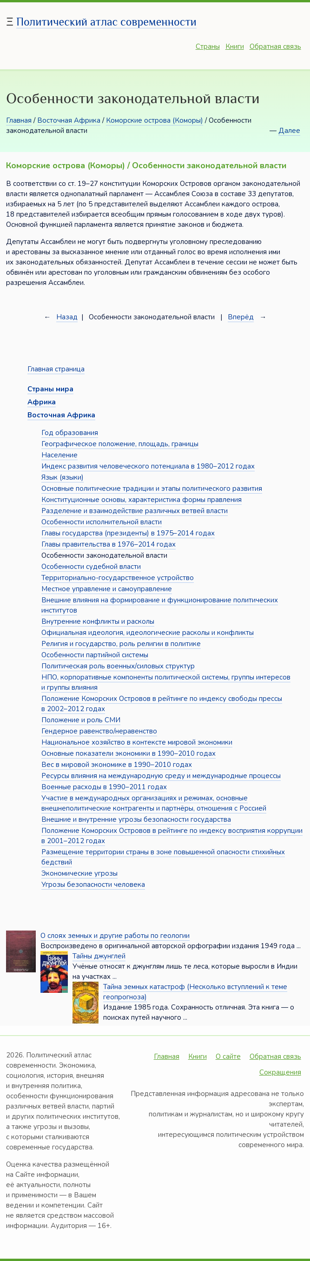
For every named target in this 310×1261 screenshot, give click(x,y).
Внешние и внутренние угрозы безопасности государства (136, 819)
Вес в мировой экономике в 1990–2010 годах (116, 764)
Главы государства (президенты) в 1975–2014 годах (128, 533)
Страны (208, 46)
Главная (19, 120)
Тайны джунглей (99, 956)
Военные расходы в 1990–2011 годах (104, 787)
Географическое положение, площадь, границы (119, 444)
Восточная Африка (68, 120)
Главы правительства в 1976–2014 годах (108, 544)
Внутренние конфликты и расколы (97, 621)
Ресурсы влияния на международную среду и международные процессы (161, 775)
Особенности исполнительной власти (101, 522)
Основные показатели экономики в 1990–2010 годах (128, 753)
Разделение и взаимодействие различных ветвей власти (134, 510)
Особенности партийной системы (94, 655)
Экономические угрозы (79, 873)
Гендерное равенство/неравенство (99, 731)
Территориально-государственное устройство (117, 577)
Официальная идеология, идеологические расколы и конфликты (147, 632)
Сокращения (280, 1072)
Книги (234, 46)
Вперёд (241, 317)
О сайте (228, 1056)
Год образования (69, 432)
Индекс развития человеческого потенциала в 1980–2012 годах (148, 466)
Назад (67, 317)
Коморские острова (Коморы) (154, 120)
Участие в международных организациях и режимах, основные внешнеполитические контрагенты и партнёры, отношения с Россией (153, 803)
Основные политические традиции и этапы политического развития (151, 488)
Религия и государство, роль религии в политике (121, 643)
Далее (289, 130)
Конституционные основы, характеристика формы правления (141, 499)
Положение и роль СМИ (80, 720)
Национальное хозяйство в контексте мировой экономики (136, 742)
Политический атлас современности (106, 21)
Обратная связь (275, 46)
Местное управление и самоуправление (106, 589)
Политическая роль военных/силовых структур (118, 666)
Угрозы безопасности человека (93, 884)
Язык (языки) (62, 477)
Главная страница (56, 369)
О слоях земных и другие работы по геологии (115, 935)
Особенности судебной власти (91, 566)
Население (59, 455)
